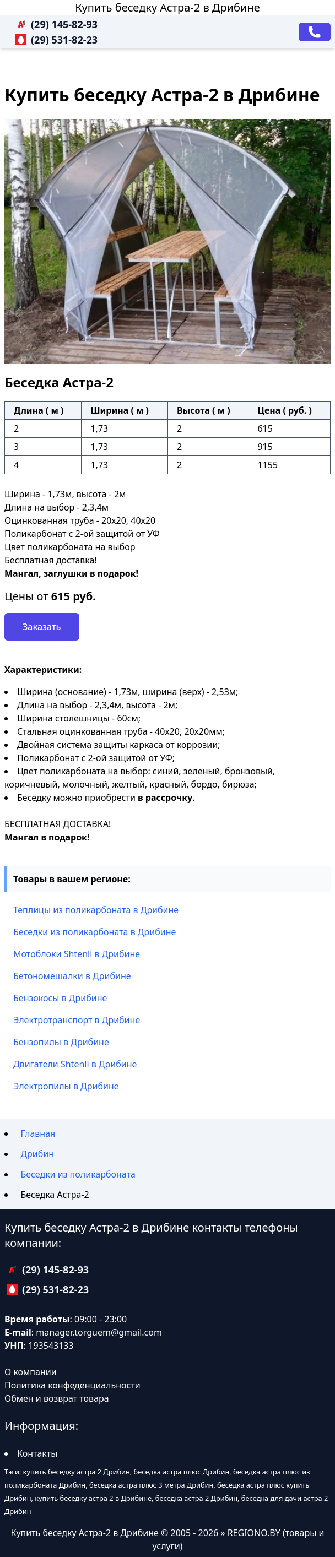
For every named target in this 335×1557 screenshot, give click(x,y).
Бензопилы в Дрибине (61, 1042)
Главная (37, 1133)
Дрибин (37, 1154)
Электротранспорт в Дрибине (76, 1020)
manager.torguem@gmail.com (99, 1332)
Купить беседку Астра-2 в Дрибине (167, 7)
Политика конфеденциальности (72, 1385)
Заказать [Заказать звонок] (42, 627)
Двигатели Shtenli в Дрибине (75, 1064)
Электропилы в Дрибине (66, 1086)
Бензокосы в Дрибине (60, 998)
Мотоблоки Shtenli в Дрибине (76, 954)
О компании (30, 1372)
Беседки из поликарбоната (78, 1174)
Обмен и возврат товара (56, 1398)
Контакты (37, 1453)
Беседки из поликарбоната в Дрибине (94, 932)
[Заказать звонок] (315, 32)
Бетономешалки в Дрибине (72, 976)
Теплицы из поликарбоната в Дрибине (96, 910)
